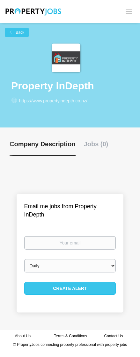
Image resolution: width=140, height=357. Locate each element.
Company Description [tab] (43, 144)
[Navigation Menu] (129, 11)
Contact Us (114, 336)
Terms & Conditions (70, 336)
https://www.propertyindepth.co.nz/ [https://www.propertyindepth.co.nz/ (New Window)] (53, 100)
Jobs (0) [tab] (96, 144)
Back (19, 32)
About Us (23, 336)
